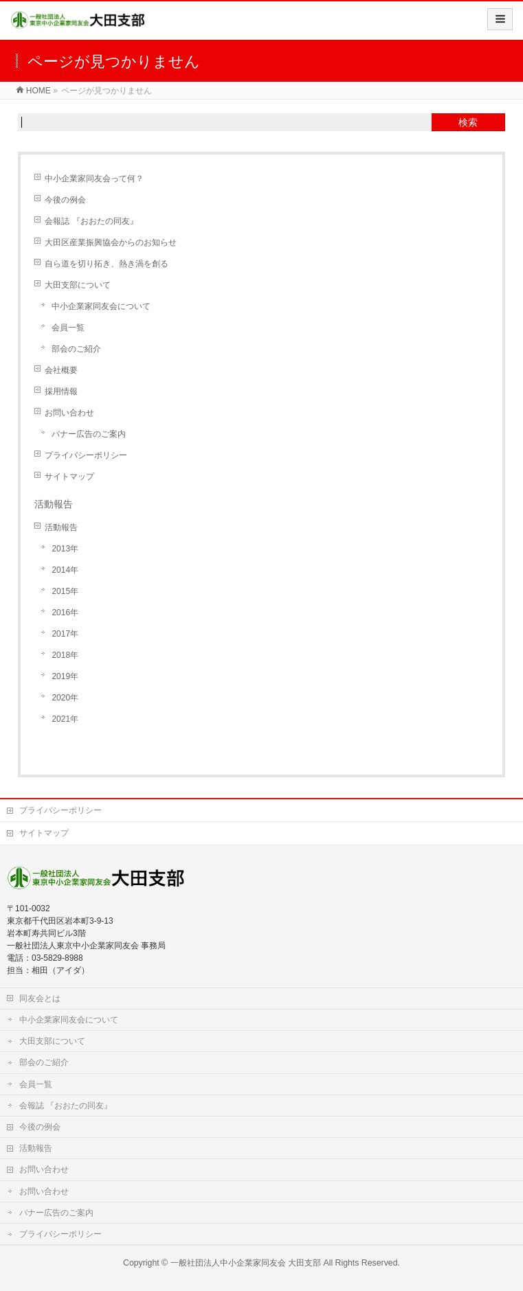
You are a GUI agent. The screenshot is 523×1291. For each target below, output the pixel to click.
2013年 (65, 548)
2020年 (65, 697)
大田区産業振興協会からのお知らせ (111, 242)
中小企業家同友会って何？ (94, 178)
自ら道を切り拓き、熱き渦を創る (106, 264)
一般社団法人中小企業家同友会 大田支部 (245, 1263)
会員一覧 (68, 327)
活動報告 (61, 527)
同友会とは (39, 998)
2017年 (65, 634)
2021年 (65, 719)
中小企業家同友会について (101, 306)
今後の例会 (65, 200)
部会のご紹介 (76, 349)
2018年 (65, 655)
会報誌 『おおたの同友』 (91, 221)
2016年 (65, 612)
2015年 (65, 591)
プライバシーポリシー (86, 455)
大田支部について (78, 285)
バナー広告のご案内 (89, 434)
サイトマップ (69, 476)
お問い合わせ (69, 413)
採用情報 (61, 391)
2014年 (65, 570)
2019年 (65, 676)
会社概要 (61, 370)
